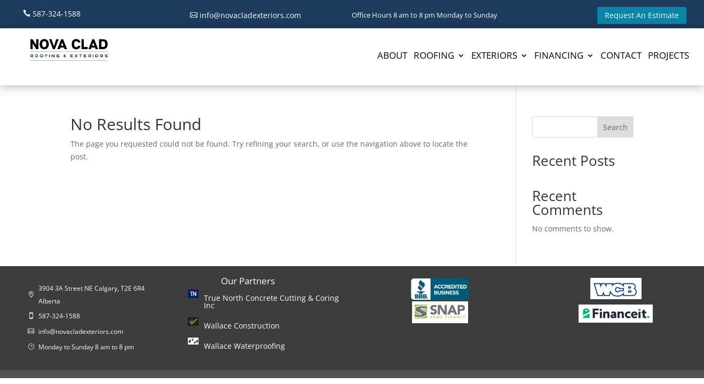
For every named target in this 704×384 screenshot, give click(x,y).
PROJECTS (668, 56)
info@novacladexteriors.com (250, 15)
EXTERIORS (494, 56)
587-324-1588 (57, 14)
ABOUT (392, 56)
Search (615, 127)
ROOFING (434, 56)
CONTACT (621, 56)
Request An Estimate (642, 15)
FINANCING (558, 56)
